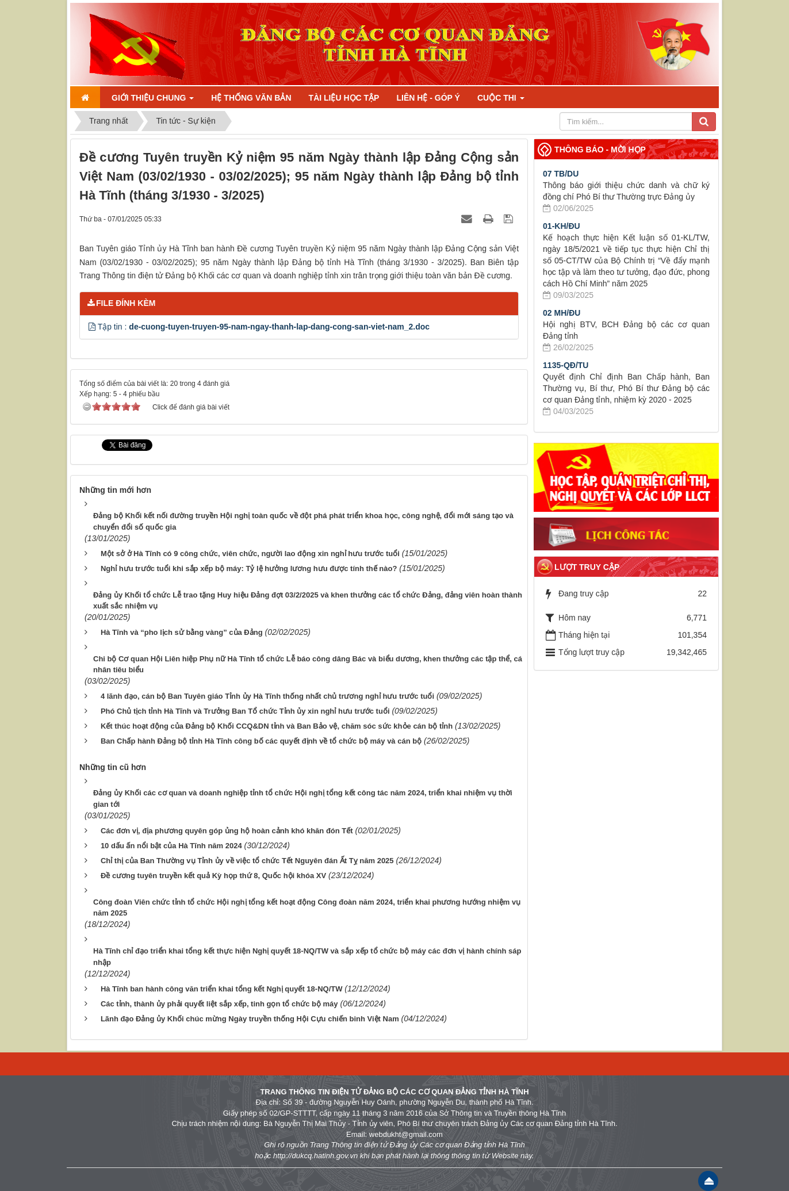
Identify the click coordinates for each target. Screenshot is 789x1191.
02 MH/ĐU (561, 312)
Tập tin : (264, 326)
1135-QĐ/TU (565, 365)
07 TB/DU (561, 173)
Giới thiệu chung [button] (153, 97)
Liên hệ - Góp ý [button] (427, 97)
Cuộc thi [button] (500, 97)
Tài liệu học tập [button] (344, 97)
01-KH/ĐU (561, 226)
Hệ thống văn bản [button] (251, 97)
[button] (93, 326)
